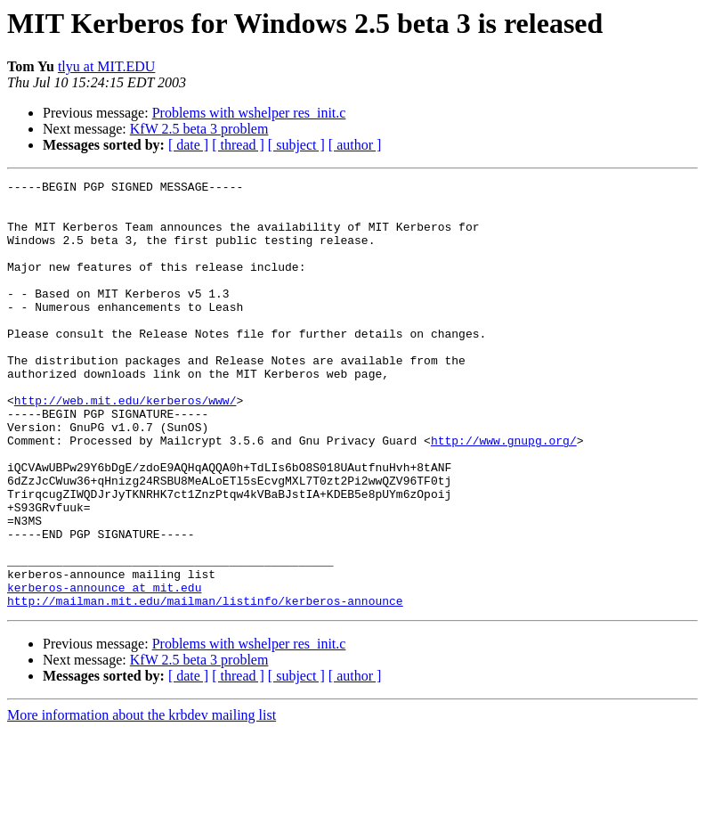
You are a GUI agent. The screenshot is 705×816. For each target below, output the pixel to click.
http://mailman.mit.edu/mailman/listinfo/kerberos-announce (205, 686)
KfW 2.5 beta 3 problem (199, 128)
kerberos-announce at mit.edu (104, 670)
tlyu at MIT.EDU (106, 66)
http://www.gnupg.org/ (504, 494)
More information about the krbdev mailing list (141, 800)
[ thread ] (238, 144)
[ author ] (355, 144)
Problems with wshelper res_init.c (249, 112)
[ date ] (188, 144)
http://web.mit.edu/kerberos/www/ (125, 445)
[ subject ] (296, 144)
